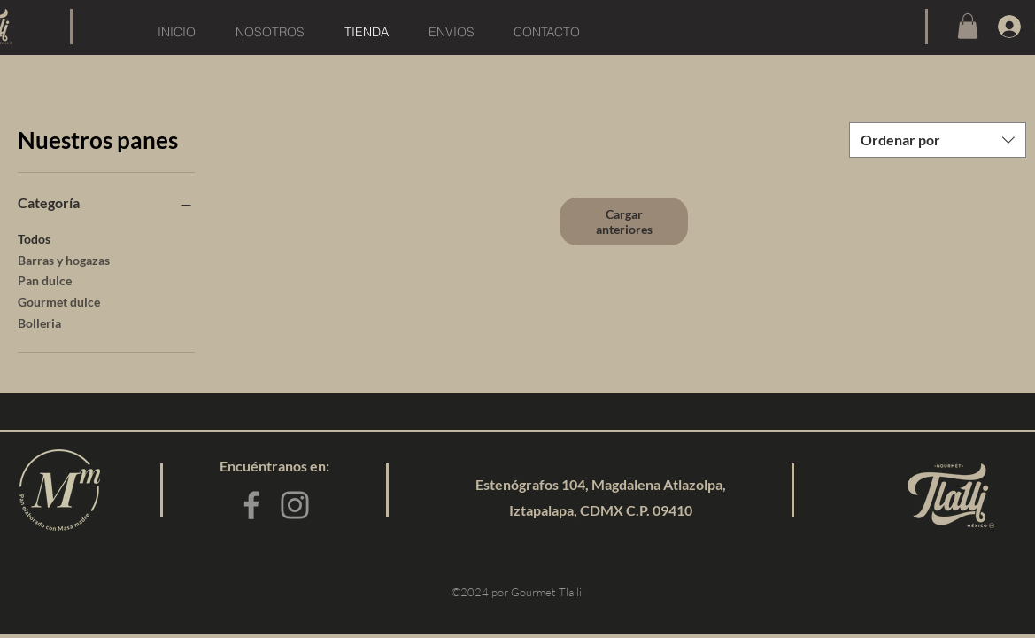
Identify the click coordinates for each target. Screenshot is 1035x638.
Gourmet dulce (59, 300)
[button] (967, 26)
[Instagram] (294, 505)
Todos (34, 237)
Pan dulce (45, 279)
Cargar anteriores (624, 221)
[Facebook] (251, 505)
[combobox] (937, 140)
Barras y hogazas (64, 259)
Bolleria (39, 322)
